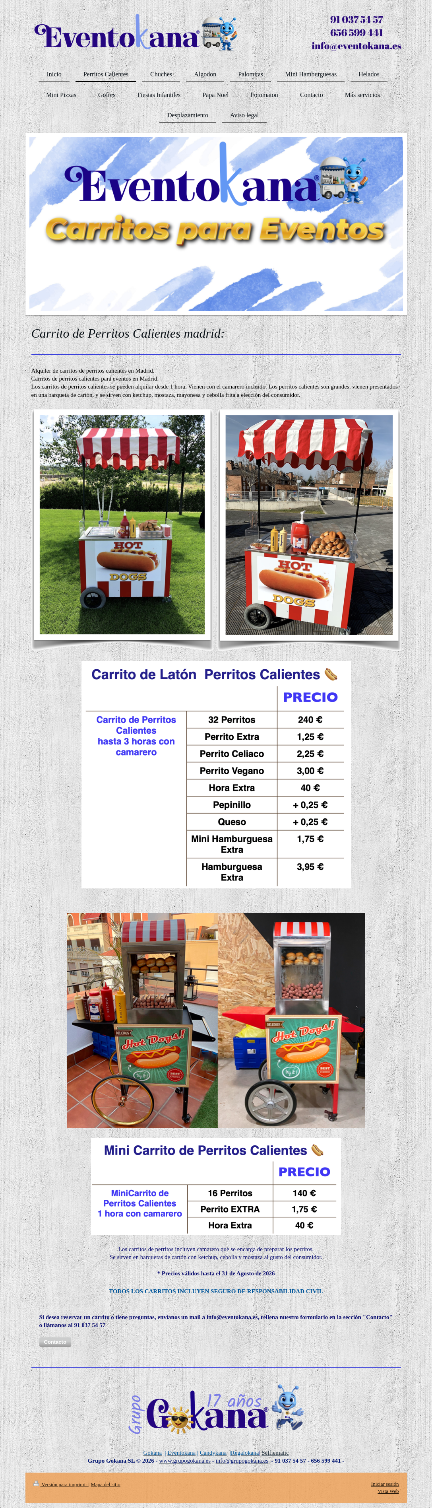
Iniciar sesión (385, 1484)
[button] (55, 1342)
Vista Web (388, 1491)
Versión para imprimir (61, 1484)
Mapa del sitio (105, 1484)
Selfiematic (275, 1453)
